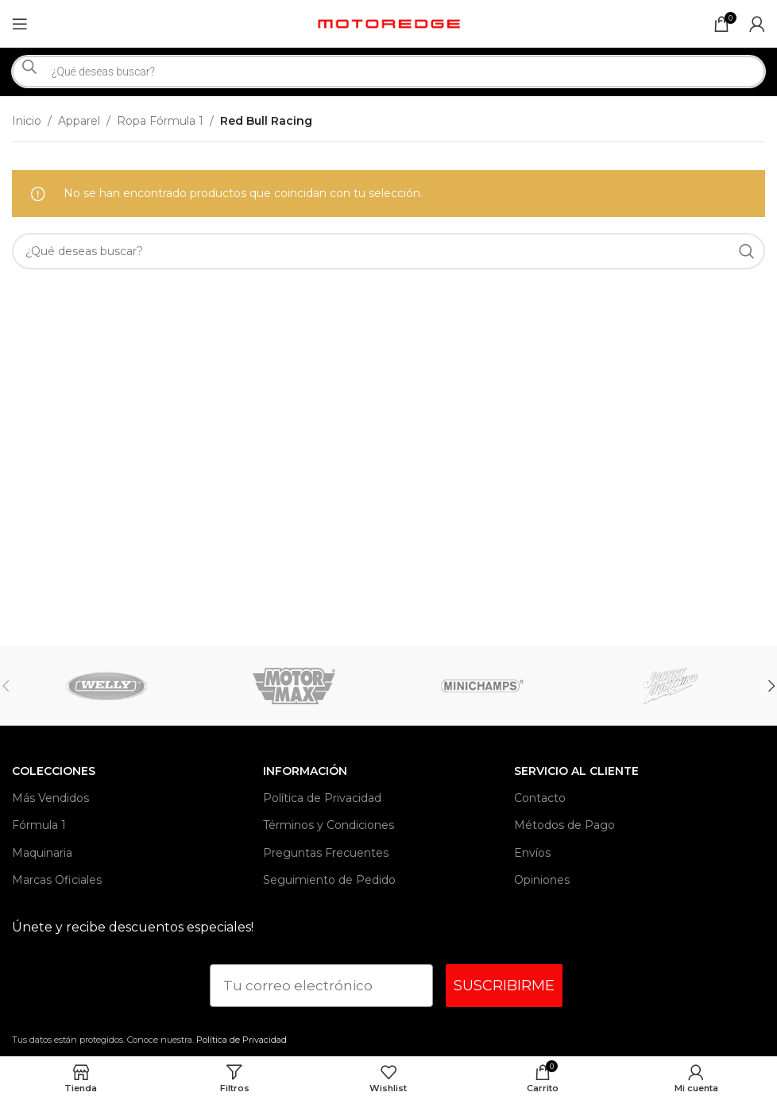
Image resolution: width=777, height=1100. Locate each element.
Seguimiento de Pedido (329, 880)
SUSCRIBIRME (504, 985)
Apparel (79, 121)
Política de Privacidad (322, 798)
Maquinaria (42, 853)
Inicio (26, 121)
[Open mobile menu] (20, 24)
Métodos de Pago (564, 825)
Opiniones (542, 880)
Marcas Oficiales (57, 880)
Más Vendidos (50, 798)
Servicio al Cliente (576, 771)
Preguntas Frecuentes (325, 853)
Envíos (532, 853)
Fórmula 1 (39, 825)
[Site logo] (389, 23)
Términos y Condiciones (328, 825)
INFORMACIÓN (305, 771)
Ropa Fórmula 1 (160, 121)
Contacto (540, 798)
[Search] (388, 251)
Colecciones (53, 771)
